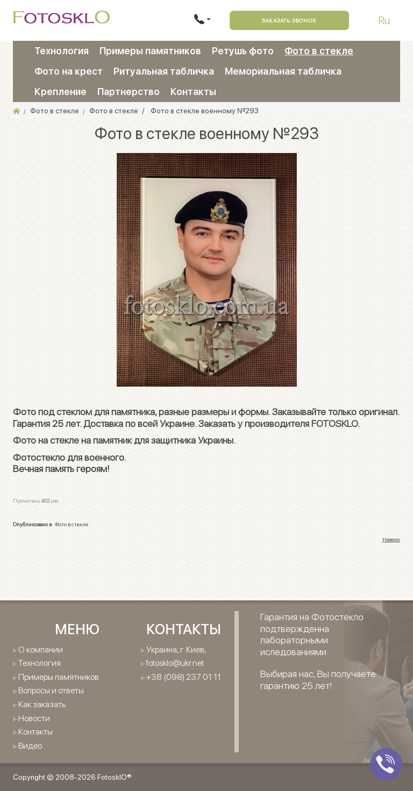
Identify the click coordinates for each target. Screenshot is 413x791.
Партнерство (128, 91)
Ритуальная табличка (163, 71)
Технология (61, 50)
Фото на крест (68, 71)
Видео (30, 746)
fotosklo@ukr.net (175, 663)
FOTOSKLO (334, 423)
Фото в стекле (318, 50)
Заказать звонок (289, 20)
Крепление (60, 91)
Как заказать (42, 704)
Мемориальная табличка (283, 71)
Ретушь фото (243, 50)
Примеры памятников (150, 50)
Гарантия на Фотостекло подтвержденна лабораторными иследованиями (312, 634)
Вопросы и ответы (51, 690)
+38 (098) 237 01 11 (183, 677)
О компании (40, 649)
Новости (34, 718)
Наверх (391, 539)
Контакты (193, 91)
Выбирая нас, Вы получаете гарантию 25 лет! (318, 679)
